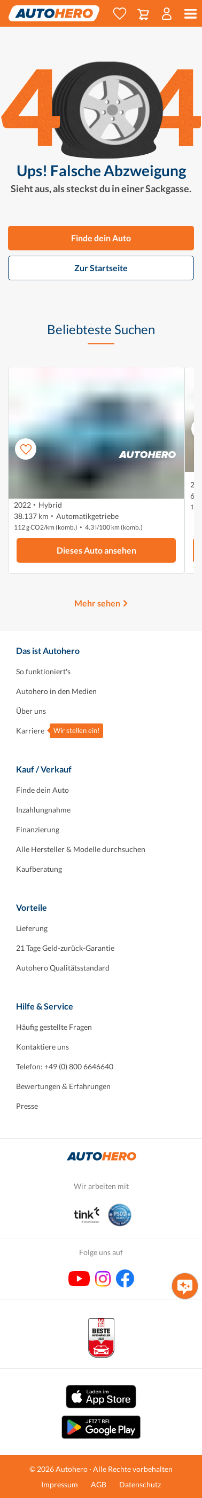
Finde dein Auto (101, 238)
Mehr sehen (97, 603)
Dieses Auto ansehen (96, 550)
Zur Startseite (101, 268)
